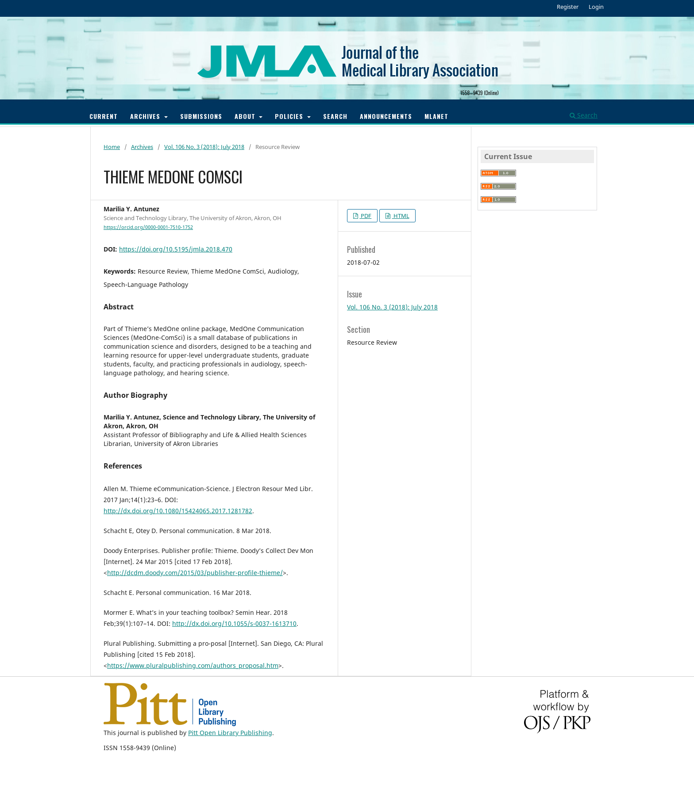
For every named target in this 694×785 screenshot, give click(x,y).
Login (596, 7)
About (246, 116)
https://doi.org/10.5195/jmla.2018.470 (175, 249)
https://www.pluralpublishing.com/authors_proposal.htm (192, 665)
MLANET (436, 116)
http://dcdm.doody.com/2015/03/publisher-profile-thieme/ (195, 572)
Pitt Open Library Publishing (230, 732)
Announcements (386, 116)
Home (112, 147)
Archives (146, 116)
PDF (365, 216)
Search (335, 116)
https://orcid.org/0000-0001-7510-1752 (148, 227)
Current (103, 116)
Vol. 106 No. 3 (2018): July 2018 (204, 147)
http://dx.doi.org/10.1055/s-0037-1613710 (234, 623)
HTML (400, 216)
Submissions (201, 116)
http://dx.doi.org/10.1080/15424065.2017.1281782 (178, 511)
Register (567, 7)
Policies (290, 116)
